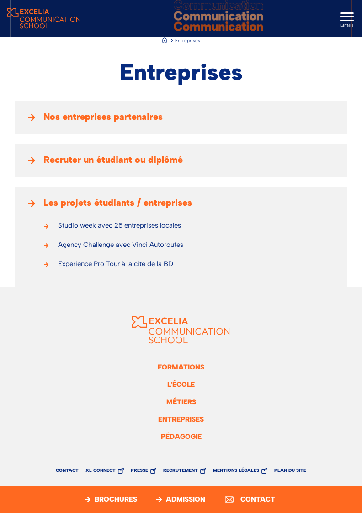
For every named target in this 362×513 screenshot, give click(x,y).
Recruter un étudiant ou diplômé (113, 160)
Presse (139, 471)
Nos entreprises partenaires (103, 117)
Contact (67, 470)
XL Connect (100, 471)
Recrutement (180, 471)
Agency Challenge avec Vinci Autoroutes (120, 244)
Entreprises (181, 419)
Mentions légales (236, 471)
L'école (181, 384)
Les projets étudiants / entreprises (117, 203)
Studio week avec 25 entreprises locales (119, 225)
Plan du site (290, 470)
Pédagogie (181, 437)
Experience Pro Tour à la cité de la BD (115, 264)
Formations (181, 367)
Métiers (181, 402)
